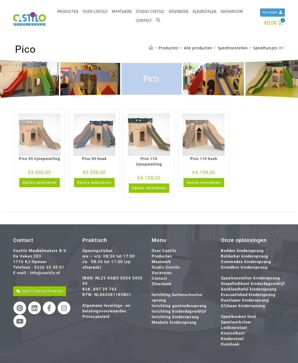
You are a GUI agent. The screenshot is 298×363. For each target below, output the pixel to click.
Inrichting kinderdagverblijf (179, 311)
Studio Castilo (150, 11)
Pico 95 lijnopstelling (39, 159)
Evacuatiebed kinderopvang (248, 294)
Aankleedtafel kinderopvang (249, 289)
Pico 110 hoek (203, 159)
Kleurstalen (204, 11)
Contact (144, 20)
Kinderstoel (232, 338)
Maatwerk (122, 11)
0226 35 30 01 (49, 267)
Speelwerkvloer (236, 322)
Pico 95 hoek (94, 159)
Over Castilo (95, 11)
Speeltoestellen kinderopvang (250, 278)
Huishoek (230, 344)
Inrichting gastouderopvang (179, 305)
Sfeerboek (178, 11)
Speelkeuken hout (238, 316)
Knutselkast (233, 333)
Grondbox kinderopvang (244, 267)
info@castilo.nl (45, 272)
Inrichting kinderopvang (175, 316)
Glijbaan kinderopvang (243, 305)
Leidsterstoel (234, 327)
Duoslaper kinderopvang (245, 300)
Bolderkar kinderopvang (244, 256)
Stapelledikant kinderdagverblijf (253, 283)
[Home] (151, 47)
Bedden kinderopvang (242, 250)
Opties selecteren (39, 182)
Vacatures (162, 272)
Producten (67, 11)
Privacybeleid (96, 316)
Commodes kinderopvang (246, 261)
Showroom (232, 11)
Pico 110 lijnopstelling (149, 161)
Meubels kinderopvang (174, 322)
